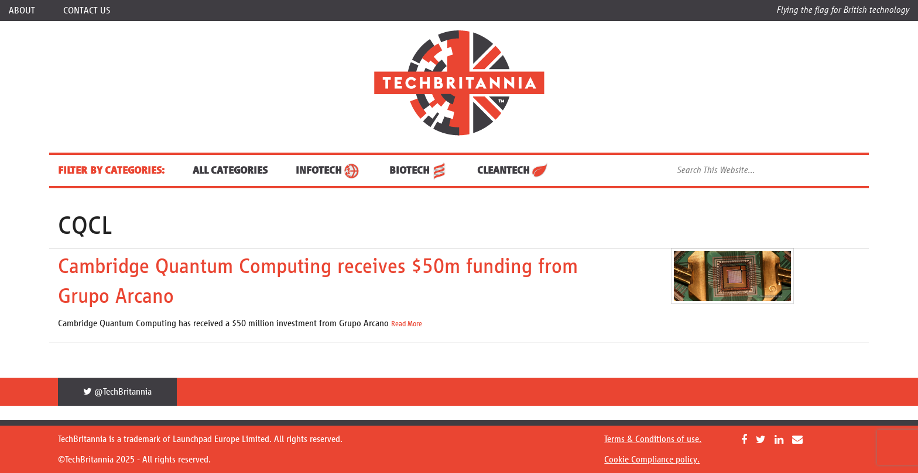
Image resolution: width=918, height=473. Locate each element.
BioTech (419, 170)
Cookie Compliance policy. (652, 459)
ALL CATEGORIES (230, 170)
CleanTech (513, 170)
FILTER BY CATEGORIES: (111, 170)
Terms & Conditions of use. (652, 439)
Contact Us (86, 10)
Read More (406, 324)
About (22, 10)
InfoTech (328, 170)
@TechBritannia (117, 391)
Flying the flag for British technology (843, 10)
